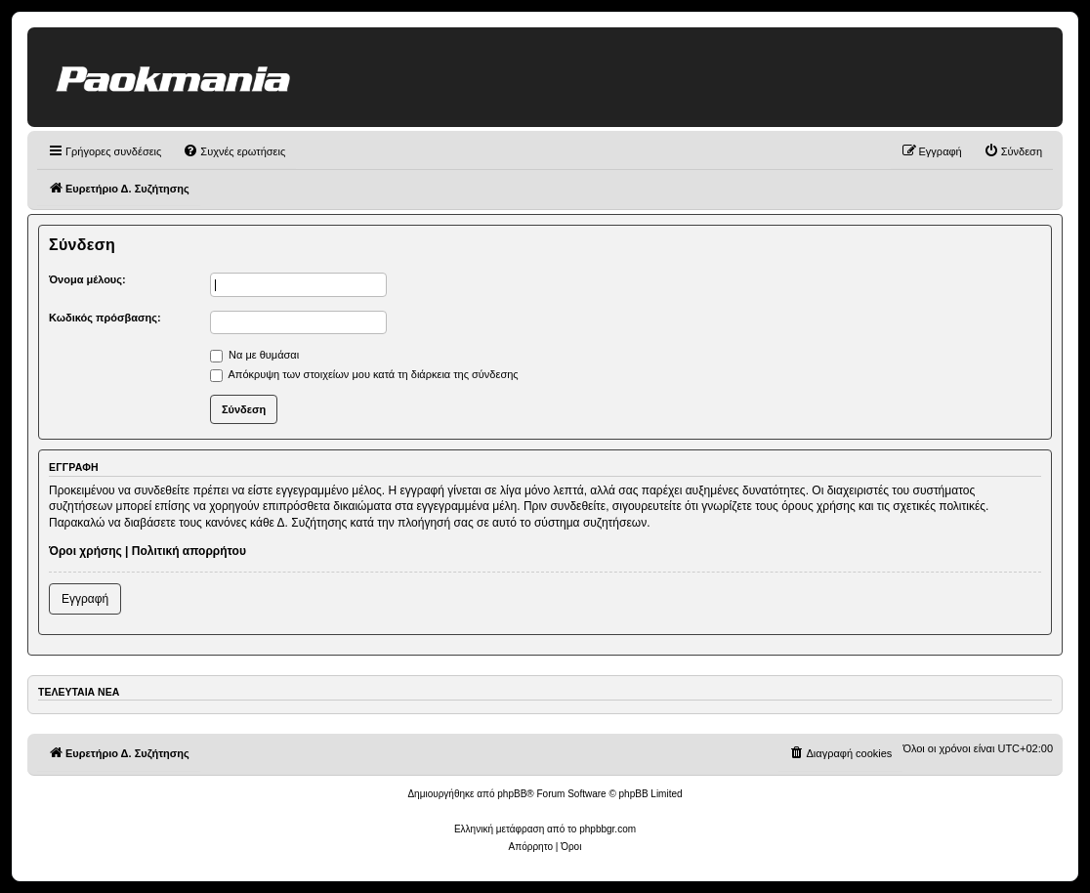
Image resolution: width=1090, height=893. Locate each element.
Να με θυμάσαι (254, 355)
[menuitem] (234, 151)
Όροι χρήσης (85, 551)
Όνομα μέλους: (87, 279)
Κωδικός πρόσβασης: (105, 317)
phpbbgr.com (607, 829)
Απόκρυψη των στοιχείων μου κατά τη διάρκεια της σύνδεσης (364, 374)
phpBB (511, 793)
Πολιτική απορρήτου (189, 551)
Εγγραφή (85, 599)
